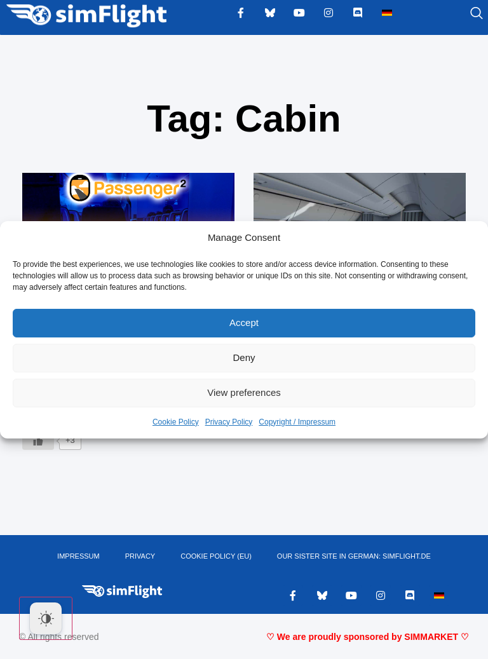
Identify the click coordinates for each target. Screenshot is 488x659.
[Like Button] (38, 440)
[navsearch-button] (460, 14)
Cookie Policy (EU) (216, 556)
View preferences (244, 392)
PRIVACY (140, 556)
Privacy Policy (229, 422)
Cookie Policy (175, 422)
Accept (244, 322)
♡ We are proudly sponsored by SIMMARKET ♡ (367, 637)
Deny (244, 357)
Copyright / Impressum (297, 422)
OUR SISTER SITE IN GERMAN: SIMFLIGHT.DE (354, 556)
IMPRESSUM (78, 556)
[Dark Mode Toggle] (45, 618)
